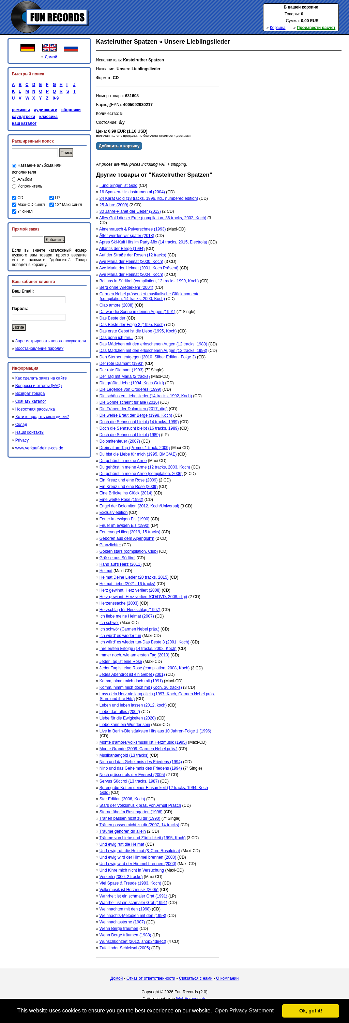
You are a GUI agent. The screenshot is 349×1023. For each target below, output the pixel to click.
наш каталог (24, 123)
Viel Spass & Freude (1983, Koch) (130, 883)
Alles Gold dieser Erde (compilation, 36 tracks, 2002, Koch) (152, 218)
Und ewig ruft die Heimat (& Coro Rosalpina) (140, 850)
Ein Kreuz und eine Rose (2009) (129, 480)
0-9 (54, 98)
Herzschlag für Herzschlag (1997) (130, 609)
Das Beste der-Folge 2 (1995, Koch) (132, 324)
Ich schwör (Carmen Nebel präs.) (130, 629)
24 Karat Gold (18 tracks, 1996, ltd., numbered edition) (149, 198)
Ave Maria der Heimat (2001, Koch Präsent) (139, 268)
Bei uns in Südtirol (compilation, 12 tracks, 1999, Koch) (149, 281)
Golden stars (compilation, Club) (129, 551)
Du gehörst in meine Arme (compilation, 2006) (141, 473)
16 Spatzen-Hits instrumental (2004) (132, 192)
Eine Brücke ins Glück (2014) (126, 493)
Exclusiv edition (114, 512)
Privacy (22, 440)
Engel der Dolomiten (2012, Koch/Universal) (139, 506)
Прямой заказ (26, 229)
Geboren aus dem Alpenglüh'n (127, 538)
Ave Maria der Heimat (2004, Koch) (131, 274)
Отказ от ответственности (150, 978)
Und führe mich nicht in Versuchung (132, 870)
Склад (21, 424)
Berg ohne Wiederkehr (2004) (126, 287)
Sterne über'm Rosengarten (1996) (131, 812)
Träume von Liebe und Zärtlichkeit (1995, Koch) (142, 837)
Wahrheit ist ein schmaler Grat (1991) (133, 896)
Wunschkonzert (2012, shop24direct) (133, 941)
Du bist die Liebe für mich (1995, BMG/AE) (138, 454)
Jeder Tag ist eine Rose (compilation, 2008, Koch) (145, 668)
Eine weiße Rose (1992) (121, 499)
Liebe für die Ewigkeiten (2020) (128, 718)
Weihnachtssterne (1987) (122, 922)
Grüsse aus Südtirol (117, 557)
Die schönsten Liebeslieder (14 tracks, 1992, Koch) (146, 396)
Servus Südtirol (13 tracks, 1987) (129, 781)
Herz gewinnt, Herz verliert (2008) (130, 590)
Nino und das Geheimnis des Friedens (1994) (141, 761)
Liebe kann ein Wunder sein (125, 724)
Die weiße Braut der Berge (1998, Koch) (136, 415)
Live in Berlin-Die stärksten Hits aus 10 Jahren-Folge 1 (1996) (155, 731)
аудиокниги (45, 109)
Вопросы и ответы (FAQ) (38, 385)
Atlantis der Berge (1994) (122, 248)
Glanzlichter (110, 545)
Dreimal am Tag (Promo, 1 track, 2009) (135, 447)
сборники (71, 109)
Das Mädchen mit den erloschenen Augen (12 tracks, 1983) (153, 344)
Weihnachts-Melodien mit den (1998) (133, 915)
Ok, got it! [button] (310, 1010)
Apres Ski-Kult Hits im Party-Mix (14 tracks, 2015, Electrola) (153, 242)
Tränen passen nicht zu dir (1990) (129, 818)
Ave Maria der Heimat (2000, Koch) (131, 261)
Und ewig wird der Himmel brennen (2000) (138, 857)
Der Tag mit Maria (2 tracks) (125, 376)
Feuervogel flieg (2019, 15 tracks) (130, 532)
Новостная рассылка (35, 409)
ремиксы (21, 109)
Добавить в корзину (119, 146)
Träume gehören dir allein (122, 831)
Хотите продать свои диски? (42, 416)
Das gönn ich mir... (116, 337)
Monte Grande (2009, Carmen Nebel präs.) (139, 748)
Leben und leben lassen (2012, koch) (133, 705)
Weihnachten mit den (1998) (125, 909)
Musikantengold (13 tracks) (124, 755)
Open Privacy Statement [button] (243, 1010)
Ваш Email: (23, 291)
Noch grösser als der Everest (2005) (132, 774)
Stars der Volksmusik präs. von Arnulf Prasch (140, 805)
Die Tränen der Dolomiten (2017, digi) (134, 408)
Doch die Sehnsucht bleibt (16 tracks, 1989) (139, 428)
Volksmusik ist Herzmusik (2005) (129, 889)
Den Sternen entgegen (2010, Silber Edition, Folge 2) (148, 357)
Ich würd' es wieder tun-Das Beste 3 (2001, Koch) (144, 642)
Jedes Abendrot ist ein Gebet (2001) (132, 674)
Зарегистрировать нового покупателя (50, 341)
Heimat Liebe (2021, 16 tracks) (127, 583)
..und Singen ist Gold (118, 185)
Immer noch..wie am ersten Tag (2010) (134, 655)
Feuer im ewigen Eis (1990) (125, 519)
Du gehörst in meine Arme (123, 460)
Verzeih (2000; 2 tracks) (121, 876)
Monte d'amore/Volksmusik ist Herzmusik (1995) (143, 742)
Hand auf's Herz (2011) (121, 564)
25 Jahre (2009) (114, 205)
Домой (51, 57)
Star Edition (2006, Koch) (122, 799)
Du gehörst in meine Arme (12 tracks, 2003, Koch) (145, 467)
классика (48, 116)
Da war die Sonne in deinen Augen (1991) (138, 311)
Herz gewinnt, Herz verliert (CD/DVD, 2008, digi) (143, 596)
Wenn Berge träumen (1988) (125, 935)
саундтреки (23, 116)
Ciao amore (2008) (117, 305)
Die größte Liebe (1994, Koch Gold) (132, 383)
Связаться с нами (195, 978)
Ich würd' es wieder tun (120, 635)
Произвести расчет (316, 27)
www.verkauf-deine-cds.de (39, 448)
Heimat (106, 570)
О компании (227, 978)
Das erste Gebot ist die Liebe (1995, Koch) (138, 331)
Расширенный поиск (33, 141)
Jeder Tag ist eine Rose (121, 661)
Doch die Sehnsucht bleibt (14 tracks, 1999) (139, 421)
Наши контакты (29, 432)
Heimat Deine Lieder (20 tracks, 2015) (134, 577)
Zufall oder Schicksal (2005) (125, 948)
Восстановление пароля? (39, 348)
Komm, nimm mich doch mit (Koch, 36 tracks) (141, 687)
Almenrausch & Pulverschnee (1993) (132, 229)
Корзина (278, 27)
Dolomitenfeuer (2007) (120, 441)
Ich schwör (109, 622)
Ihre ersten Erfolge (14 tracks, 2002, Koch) (138, 648)
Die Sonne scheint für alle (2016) (129, 402)
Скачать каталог (30, 401)
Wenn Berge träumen (119, 928)
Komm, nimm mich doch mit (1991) (131, 681)
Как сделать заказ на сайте (41, 378)
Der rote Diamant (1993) (121, 363)
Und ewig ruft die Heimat (122, 844)
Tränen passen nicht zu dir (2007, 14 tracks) (139, 824)
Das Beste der (112, 318)
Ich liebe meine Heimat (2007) (127, 616)
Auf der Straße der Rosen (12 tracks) (132, 255)
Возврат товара (30, 393)
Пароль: (20, 308)
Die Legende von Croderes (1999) (130, 389)
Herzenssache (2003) (119, 603)
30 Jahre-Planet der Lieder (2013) (130, 211)
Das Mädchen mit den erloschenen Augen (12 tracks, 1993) (153, 350)
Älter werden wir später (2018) (127, 235)
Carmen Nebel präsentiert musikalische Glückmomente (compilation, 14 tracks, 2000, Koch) (149, 296)
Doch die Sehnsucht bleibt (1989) (130, 434)
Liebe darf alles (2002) (120, 711)
